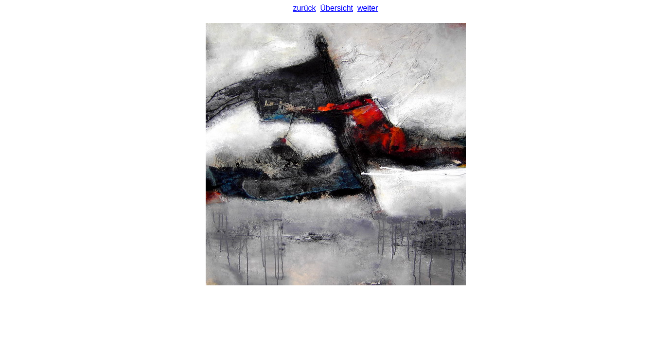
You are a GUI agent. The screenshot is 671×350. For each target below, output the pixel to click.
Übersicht (336, 8)
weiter (367, 8)
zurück (304, 8)
